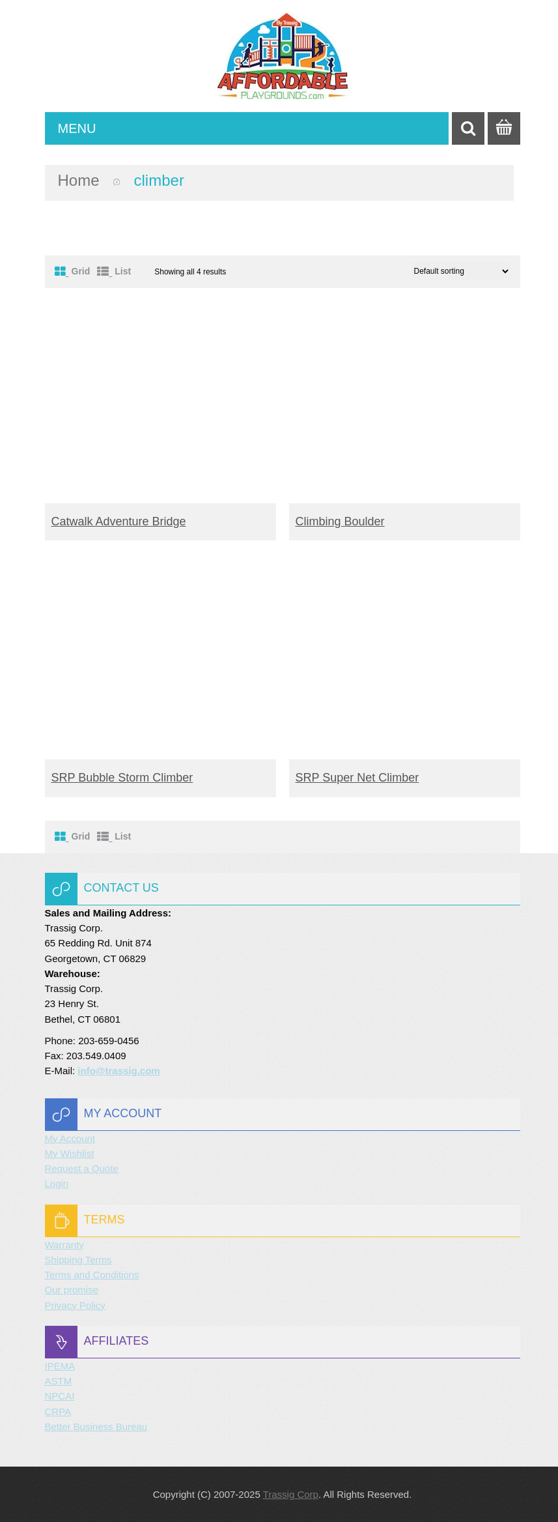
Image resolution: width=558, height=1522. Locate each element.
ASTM (58, 1380)
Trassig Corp (290, 1494)
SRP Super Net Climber (357, 777)
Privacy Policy (75, 1305)
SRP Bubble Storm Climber (122, 777)
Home (79, 180)
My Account (70, 1138)
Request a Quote (82, 1168)
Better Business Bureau (96, 1426)
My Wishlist (69, 1153)
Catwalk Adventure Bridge (118, 521)
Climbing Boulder (340, 521)
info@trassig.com (118, 1070)
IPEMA (60, 1365)
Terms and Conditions (92, 1274)
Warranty (64, 1244)
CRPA (58, 1411)
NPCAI (60, 1395)
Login (57, 1183)
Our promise (72, 1289)
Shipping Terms (78, 1259)
